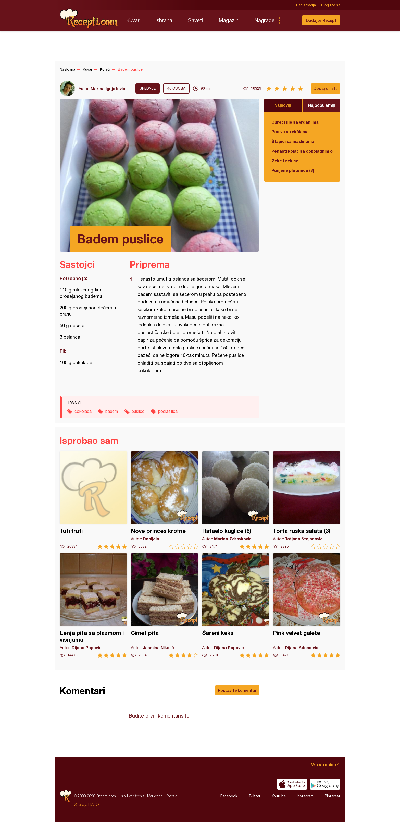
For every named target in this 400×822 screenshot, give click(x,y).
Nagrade (264, 20)
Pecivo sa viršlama (290, 131)
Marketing (155, 796)
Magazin (229, 20)
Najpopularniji (321, 105)
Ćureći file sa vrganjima (295, 122)
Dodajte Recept (321, 20)
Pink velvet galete (306, 605)
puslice (138, 411)
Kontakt (171, 796)
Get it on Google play (325, 784)
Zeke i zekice (284, 160)
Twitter (254, 796)
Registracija (306, 5)
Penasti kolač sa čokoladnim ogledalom (302, 151)
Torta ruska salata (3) (306, 500)
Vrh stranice (323, 764)
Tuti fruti (93, 500)
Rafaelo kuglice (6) (235, 500)
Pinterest (332, 796)
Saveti (195, 20)
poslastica (168, 411)
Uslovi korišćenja (131, 796)
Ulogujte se (330, 5)
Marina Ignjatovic (108, 88)
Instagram (305, 796)
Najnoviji (282, 105)
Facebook (228, 796)
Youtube (279, 796)
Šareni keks (235, 605)
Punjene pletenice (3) (292, 170)
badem (111, 411)
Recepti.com (89, 18)
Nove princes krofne (164, 500)
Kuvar (133, 20)
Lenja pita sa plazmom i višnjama (93, 605)
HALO (93, 804)
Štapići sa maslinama (292, 141)
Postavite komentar (237, 690)
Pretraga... (289, 20)
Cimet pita (164, 605)
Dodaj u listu (326, 88)
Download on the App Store (292, 784)
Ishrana (163, 20)
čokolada (83, 411)
